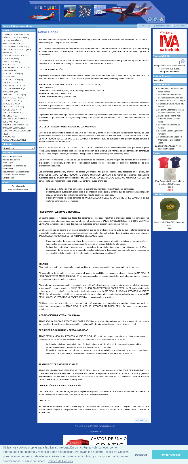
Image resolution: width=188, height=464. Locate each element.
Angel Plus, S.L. (96, 431)
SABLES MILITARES (12, 113)
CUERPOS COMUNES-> (14, 34)
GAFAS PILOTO (10, 52)
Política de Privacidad (12, 157)
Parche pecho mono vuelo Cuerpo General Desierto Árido (170, 119)
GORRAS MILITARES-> (13, 56)
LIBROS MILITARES (12, 107)
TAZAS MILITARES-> (12, 95)
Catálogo (15, 26)
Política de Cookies (11, 160)
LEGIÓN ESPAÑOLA (12, 40)
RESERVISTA (9, 122)
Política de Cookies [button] (60, 461)
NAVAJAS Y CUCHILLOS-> (15, 119)
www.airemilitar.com (107, 426)
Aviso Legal (26, 26)
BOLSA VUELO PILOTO (13, 98)
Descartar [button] (141, 454)
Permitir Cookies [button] (170, 454)
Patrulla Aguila (18, 186)
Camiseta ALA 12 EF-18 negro (171, 101)
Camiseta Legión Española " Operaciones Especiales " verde (170, 140)
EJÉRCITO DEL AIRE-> (13, 37)
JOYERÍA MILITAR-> (12, 86)
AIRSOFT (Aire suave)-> (13, 125)
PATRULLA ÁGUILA (11, 43)
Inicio (5, 26)
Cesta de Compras (162, 76)
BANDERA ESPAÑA (12, 128)
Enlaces (6, 182)
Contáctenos (8, 178)
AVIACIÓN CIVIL (10, 104)
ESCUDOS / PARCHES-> (14, 49)
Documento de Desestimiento (16, 172)
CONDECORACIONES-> (14, 46)
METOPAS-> (8, 116)
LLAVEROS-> (9, 58)
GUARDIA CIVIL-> (11, 101)
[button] (144, 26)
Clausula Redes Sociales (14, 175)
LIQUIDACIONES (10, 82)
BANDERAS (8, 92)
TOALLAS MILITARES (13, 89)
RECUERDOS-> (10, 110)
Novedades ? (159, 194)
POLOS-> (7, 64)
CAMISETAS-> (9, 62)
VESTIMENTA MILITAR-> (14, 68)
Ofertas (156, 153)
